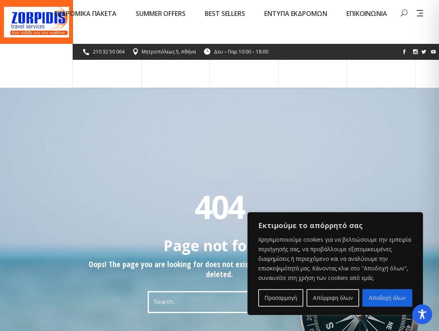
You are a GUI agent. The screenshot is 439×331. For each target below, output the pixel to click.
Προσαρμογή (281, 297)
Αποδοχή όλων (387, 297)
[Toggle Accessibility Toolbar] (422, 314)
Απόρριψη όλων (333, 297)
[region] (335, 263)
